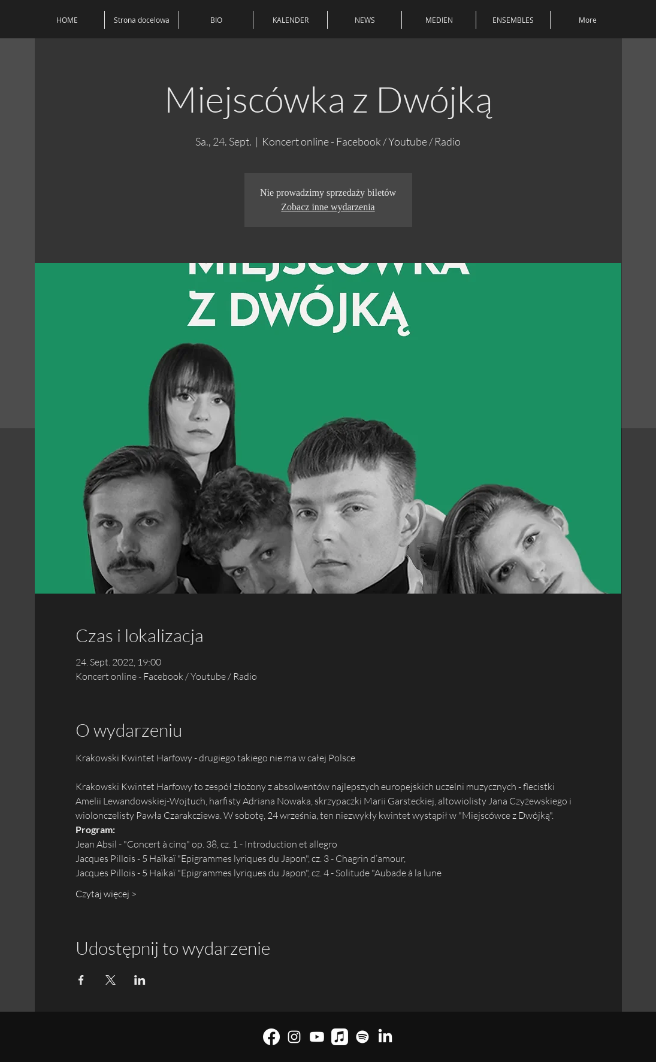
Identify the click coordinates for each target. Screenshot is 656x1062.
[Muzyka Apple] (339, 1036)
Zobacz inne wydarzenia (327, 207)
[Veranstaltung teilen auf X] (110, 980)
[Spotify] (362, 1036)
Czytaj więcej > (106, 894)
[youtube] (317, 1036)
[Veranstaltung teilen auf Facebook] (81, 980)
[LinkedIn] (385, 1036)
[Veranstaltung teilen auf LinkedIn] (140, 980)
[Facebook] (271, 1036)
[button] (513, 20)
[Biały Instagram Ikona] (294, 1036)
